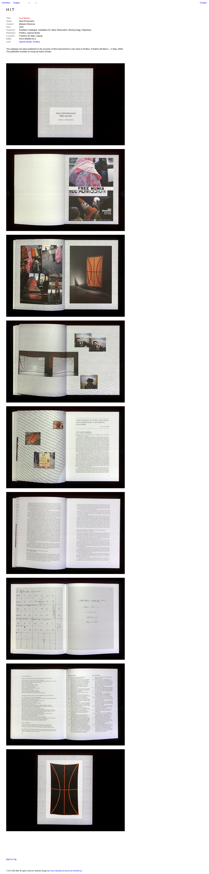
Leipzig (39, 36)
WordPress (77, 871)
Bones (67, 871)
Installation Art (44, 30)
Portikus (22, 33)
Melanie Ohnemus (27, 24)
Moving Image (74, 30)
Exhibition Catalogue (28, 30)
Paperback (86, 30)
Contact (203, 3)
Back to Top (11, 859)
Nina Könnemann (26, 21)
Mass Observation (59, 30)
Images (16, 3)
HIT (10, 9)
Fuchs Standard (56, 871)
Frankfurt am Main (27, 36)
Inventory (6, 3)
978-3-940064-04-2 (27, 39)
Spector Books (33, 33)
